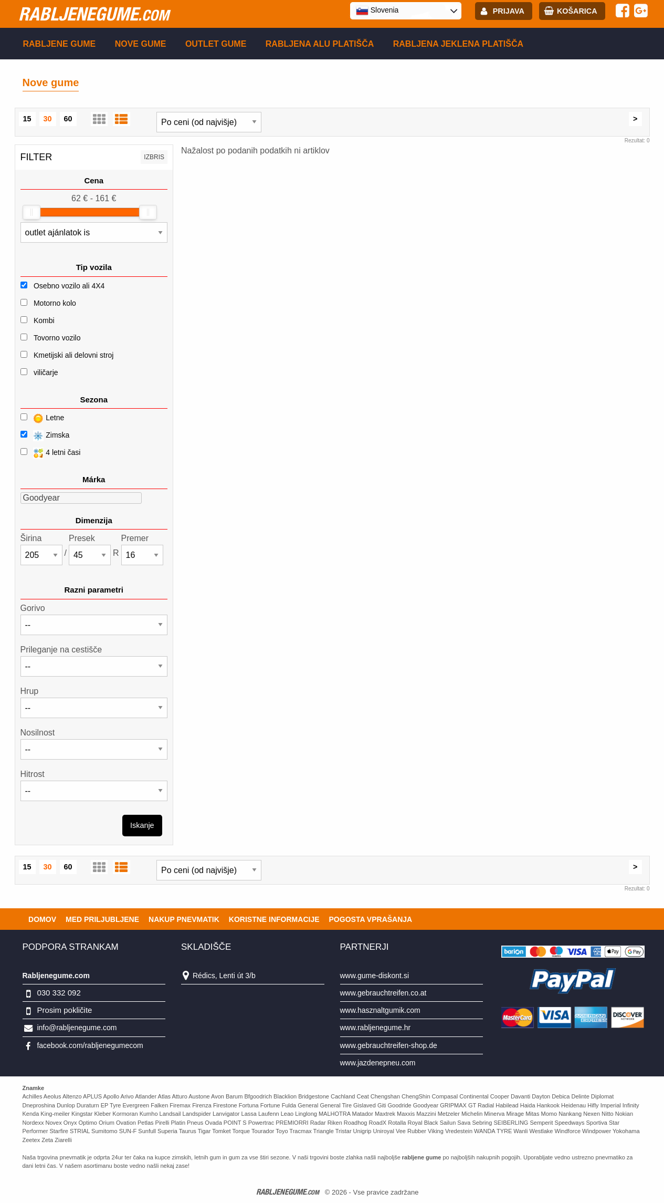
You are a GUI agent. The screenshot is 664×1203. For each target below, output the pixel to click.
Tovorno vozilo (57, 338)
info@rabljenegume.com (77, 1027)
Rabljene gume (59, 43)
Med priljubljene (102, 919)
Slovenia (377, 10)
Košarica (577, 11)
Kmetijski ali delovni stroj (74, 355)
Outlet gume (215, 43)
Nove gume (140, 43)
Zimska (45, 435)
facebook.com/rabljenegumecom (90, 1045)
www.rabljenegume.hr (375, 1027)
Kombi (44, 320)
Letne (42, 418)
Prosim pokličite (64, 1009)
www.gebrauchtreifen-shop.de (388, 1045)
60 (68, 119)
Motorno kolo (55, 303)
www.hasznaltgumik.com (380, 1010)
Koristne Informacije (274, 919)
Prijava (508, 11)
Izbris (154, 157)
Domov (42, 919)
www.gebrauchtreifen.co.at (383, 993)
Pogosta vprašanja (371, 919)
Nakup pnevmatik (184, 919)
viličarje (46, 372)
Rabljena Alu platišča (320, 43)
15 (27, 119)
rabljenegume (93, 14)
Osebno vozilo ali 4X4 (69, 286)
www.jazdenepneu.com (378, 1063)
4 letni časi (50, 453)
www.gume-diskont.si (374, 975)
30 (48, 119)
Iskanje (142, 825)
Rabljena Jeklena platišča (458, 43)
